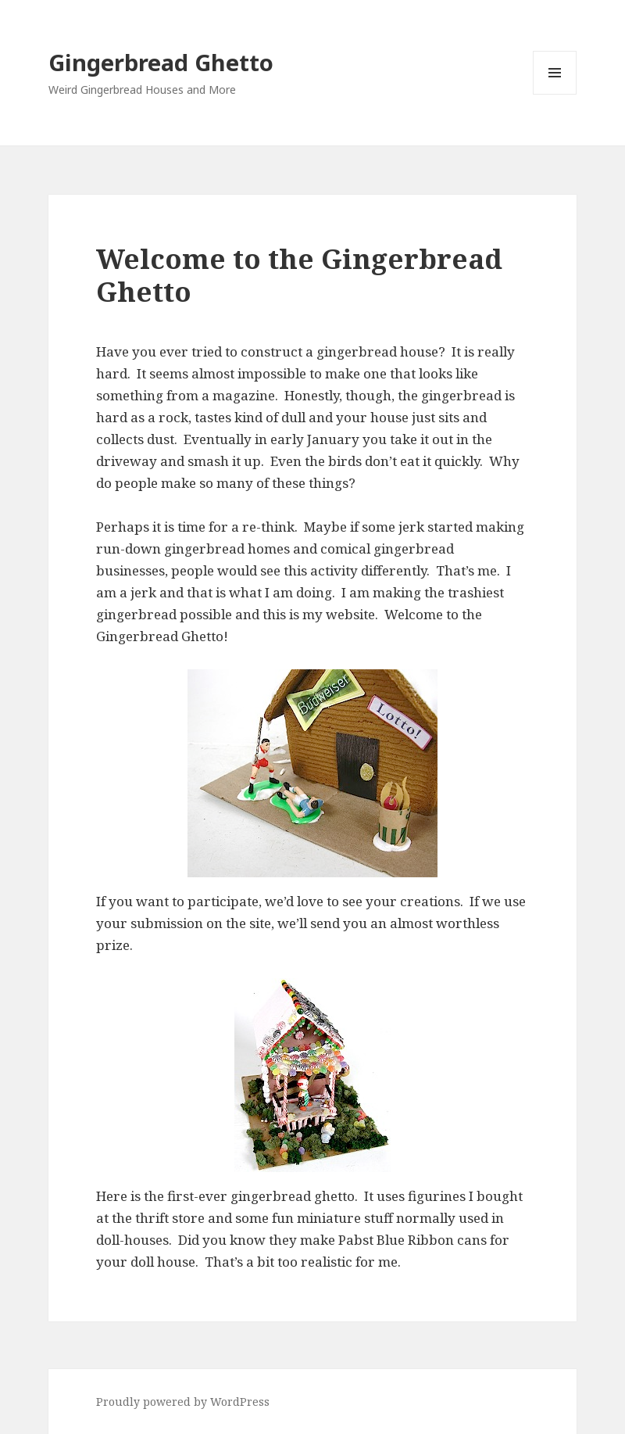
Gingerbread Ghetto (160, 62)
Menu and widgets (555, 94)
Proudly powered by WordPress (183, 1401)
